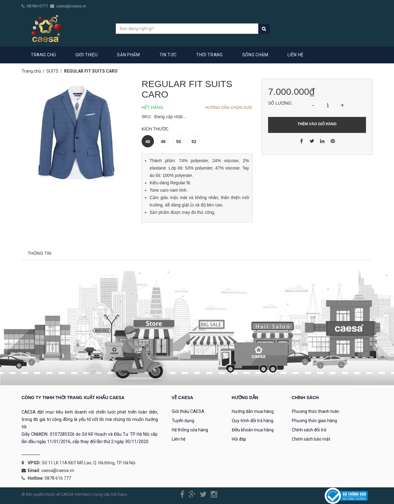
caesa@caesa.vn (71, 6)
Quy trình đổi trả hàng (252, 420)
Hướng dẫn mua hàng (253, 411)
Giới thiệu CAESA (188, 411)
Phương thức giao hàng (314, 420)
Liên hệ (178, 439)
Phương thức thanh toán (315, 411)
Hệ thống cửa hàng (190, 429)
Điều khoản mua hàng (253, 429)
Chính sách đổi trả (309, 429)
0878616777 (37, 6)
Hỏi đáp (239, 439)
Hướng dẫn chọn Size (228, 107)
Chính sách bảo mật (311, 439)
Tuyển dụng (183, 420)
